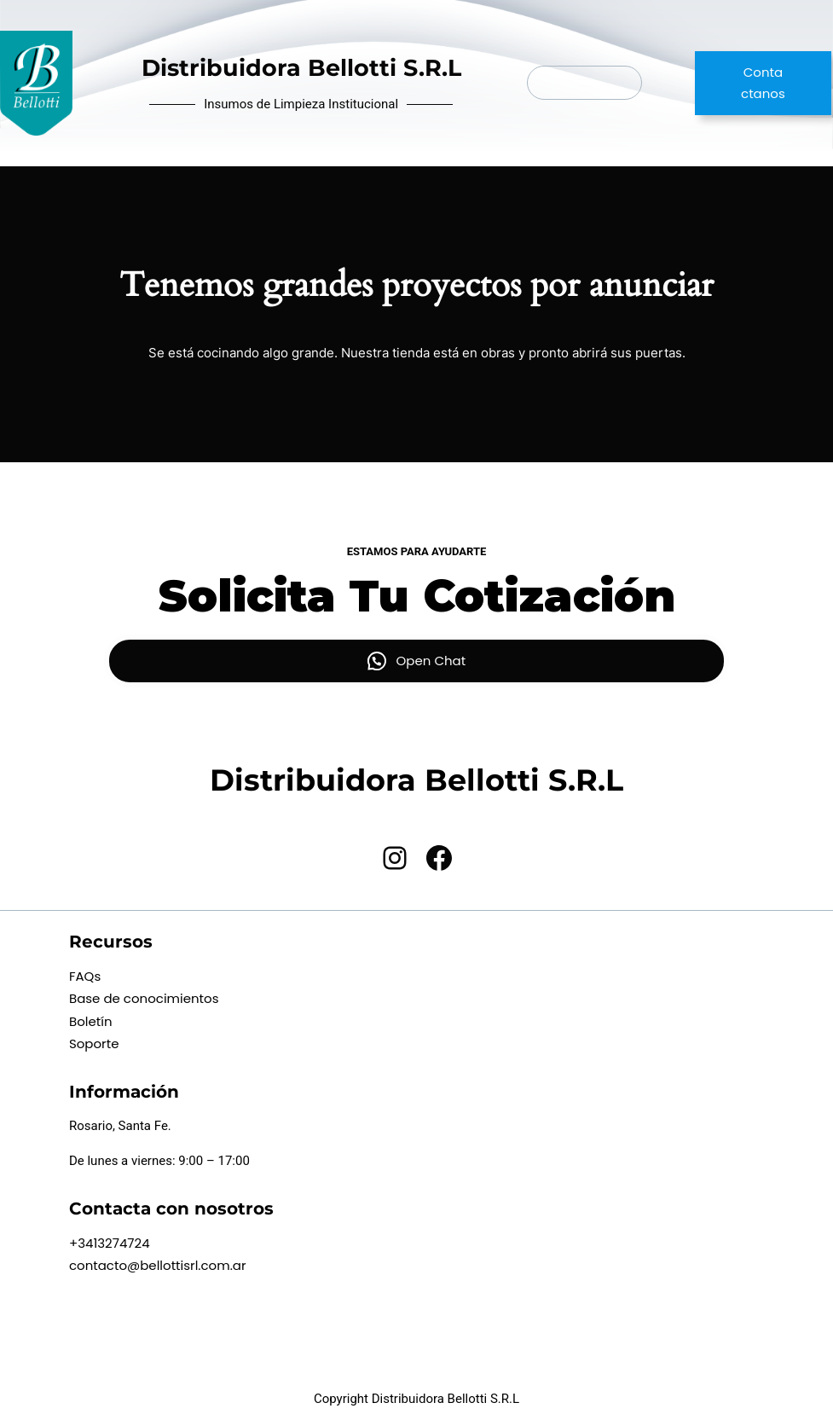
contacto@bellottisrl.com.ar (157, 1265)
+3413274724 (109, 1243)
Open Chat (431, 661)
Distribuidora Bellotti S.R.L (301, 68)
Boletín (91, 1021)
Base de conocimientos (144, 998)
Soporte (94, 1043)
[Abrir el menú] (585, 82)
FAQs (85, 976)
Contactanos (763, 83)
